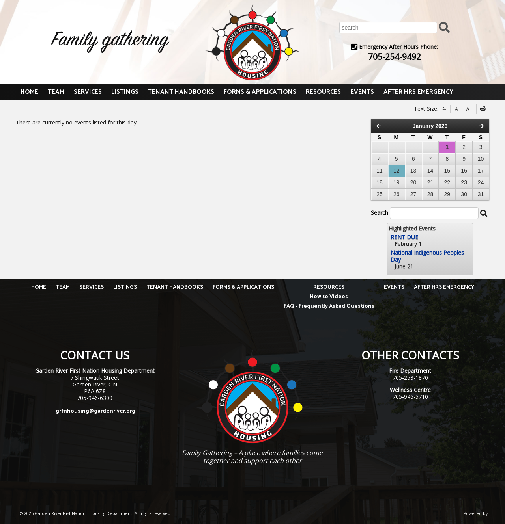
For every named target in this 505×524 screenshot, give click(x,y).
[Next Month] (481, 126)
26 (396, 194)
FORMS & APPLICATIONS (260, 92)
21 (430, 182)
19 (396, 182)
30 (464, 194)
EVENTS (362, 92)
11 (379, 170)
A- (444, 108)
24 (481, 182)
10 (481, 159)
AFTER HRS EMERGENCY (418, 92)
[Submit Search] (444, 27)
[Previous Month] (378, 126)
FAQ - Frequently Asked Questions (329, 306)
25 (379, 194)
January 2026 (430, 126)
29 (447, 194)
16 (464, 170)
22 (447, 182)
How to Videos (329, 296)
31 (481, 194)
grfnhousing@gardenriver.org (95, 411)
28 (430, 194)
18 (379, 182)
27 (413, 194)
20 (413, 182)
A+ (469, 109)
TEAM (56, 92)
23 (464, 182)
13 (413, 170)
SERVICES (88, 92)
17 (481, 170)
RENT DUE (404, 237)
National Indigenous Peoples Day (427, 256)
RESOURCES (323, 92)
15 (447, 170)
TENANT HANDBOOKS (181, 92)
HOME (29, 92)
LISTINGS (124, 92)
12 (396, 170)
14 (430, 170)
